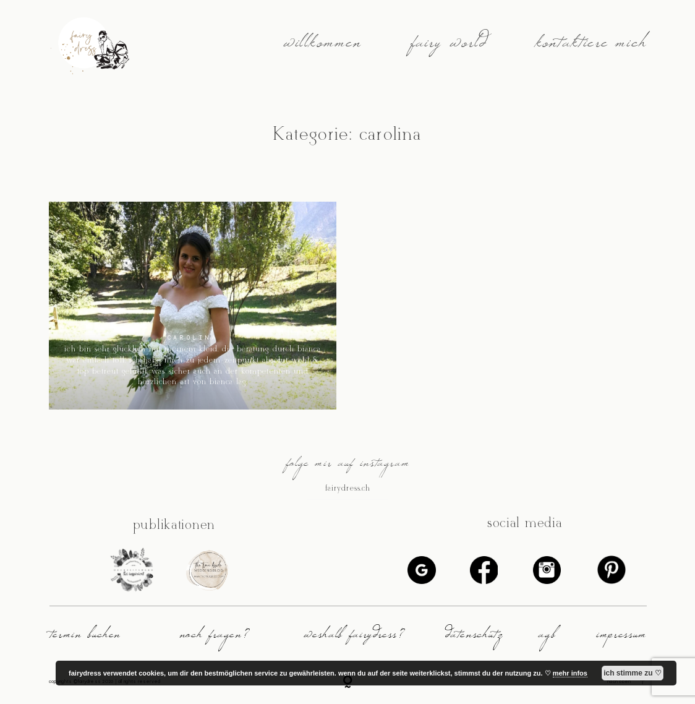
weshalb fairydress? (354, 637)
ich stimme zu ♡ (632, 673)
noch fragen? (214, 637)
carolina (193, 337)
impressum (621, 637)
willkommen (322, 47)
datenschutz (474, 637)
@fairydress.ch (347, 488)
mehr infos (570, 673)
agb (546, 637)
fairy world (448, 47)
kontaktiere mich (590, 47)
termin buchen (85, 637)
